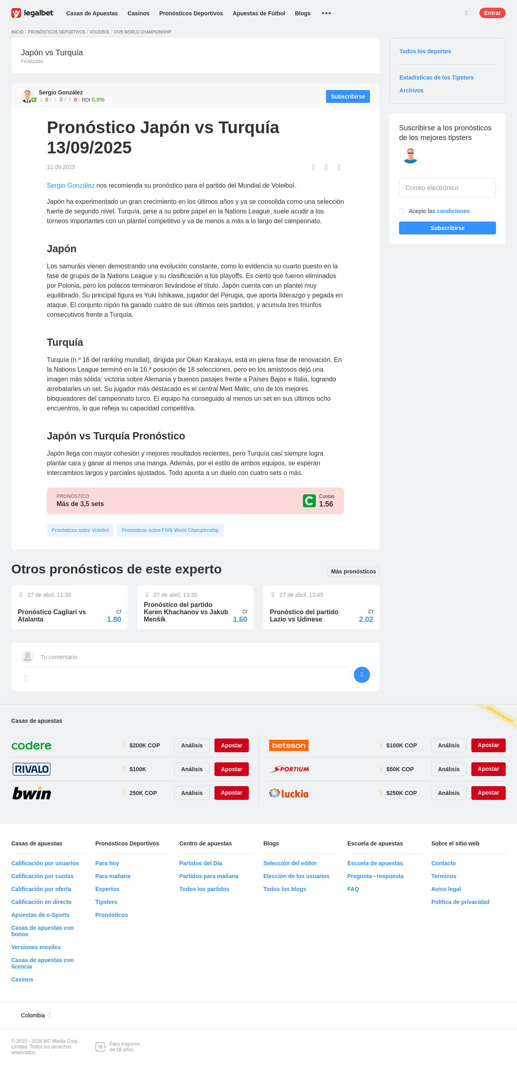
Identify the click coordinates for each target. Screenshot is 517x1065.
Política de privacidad (460, 902)
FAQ (353, 889)
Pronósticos (111, 915)
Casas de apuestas (36, 721)
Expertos (107, 889)
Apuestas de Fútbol (259, 13)
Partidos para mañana (208, 876)
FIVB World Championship (142, 32)
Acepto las (439, 211)
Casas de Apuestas (92, 13)
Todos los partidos (204, 889)
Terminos (443, 876)
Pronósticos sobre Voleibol (80, 530)
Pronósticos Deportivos (191, 13)
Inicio (17, 32)
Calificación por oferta (41, 889)
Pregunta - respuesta (375, 876)
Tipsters (106, 902)
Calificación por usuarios (45, 863)
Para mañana (112, 876)
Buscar (466, 13)
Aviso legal (446, 889)
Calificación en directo (41, 902)
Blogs (303, 13)
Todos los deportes (425, 51)
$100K (138, 769)
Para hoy (107, 863)
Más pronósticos (353, 570)
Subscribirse (447, 229)
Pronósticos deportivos (56, 32)
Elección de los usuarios (296, 876)
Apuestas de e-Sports (40, 915)
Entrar (492, 13)
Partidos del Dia (200, 863)
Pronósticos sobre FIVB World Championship (170, 530)
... (327, 10)
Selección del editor (290, 863)
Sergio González (71, 185)
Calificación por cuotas (42, 876)
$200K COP (145, 745)
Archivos (411, 90)
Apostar (231, 745)
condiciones (453, 211)
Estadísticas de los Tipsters (436, 77)
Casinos (138, 13)
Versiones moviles (36, 947)
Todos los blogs (284, 889)
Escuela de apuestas (375, 863)
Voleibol (99, 32)
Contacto (443, 863)
